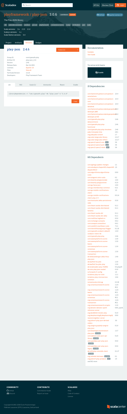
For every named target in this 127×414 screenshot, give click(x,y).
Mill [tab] (20, 85)
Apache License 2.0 (114, 15)
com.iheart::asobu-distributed (98, 205)
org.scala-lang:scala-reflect (97, 140)
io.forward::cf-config (95, 272)
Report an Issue (42, 393)
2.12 (28, 29)
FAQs (69, 391)
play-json (39, 14)
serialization (76, 25)
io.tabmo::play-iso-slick (96, 274)
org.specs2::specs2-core (96, 142)
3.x (18, 29)
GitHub (100, 15)
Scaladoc (91, 52)
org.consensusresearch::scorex (98, 285)
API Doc (96, 5)
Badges (38, 42)
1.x (20, 32)
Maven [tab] (62, 85)
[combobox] (67, 50)
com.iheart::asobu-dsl (95, 213)
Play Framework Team (34, 75)
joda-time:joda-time (95, 132)
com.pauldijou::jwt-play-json (98, 341)
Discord (11, 393)
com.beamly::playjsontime (97, 182)
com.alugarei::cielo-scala (96, 177)
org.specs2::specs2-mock (96, 147)
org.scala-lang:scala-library (97, 137)
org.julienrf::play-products (97, 359)
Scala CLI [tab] (33, 85)
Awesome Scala (107, 5)
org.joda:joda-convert (95, 135)
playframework (16, 14)
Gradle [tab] (75, 85)
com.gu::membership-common (99, 188)
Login (120, 5)
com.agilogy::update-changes (98, 165)
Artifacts (18, 42)
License (70, 396)
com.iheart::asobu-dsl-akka (97, 216)
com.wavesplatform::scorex (97, 239)
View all (28, 70)
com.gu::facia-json (94, 185)
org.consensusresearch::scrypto (99, 305)
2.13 (23, 29)
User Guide (91, 54)
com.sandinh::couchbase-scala (98, 226)
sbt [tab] (9, 85)
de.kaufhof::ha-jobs (94, 262)
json (83, 25)
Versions (28, 42)
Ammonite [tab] (47, 85)
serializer (27, 25)
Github (10, 391)
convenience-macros (57, 25)
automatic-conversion (15, 25)
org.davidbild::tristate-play (97, 313)
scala (88, 25)
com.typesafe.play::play (96, 236)
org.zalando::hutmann (95, 356)
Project (8, 42)
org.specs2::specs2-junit (96, 145)
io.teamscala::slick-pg (95, 282)
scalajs (68, 25)
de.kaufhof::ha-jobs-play (96, 264)
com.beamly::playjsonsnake (97, 180)
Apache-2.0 (30, 68)
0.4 (24, 35)
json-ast (34, 25)
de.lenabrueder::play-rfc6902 (98, 267)
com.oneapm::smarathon (97, 223)
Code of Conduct (73, 393)
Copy (75, 101)
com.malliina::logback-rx (96, 218)
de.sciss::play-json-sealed (96, 269)
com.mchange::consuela (96, 221)
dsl (5, 25)
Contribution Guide (44, 391)
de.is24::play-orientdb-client (98, 351)
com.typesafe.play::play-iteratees (99, 129)
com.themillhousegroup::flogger (99, 228)
